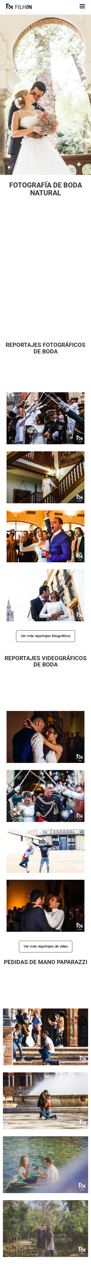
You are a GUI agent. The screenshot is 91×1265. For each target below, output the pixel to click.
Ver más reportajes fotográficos (45, 636)
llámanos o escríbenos (64, 324)
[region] (45, 94)
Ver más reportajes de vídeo (46, 946)
